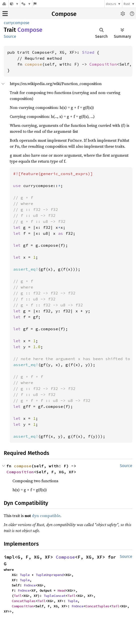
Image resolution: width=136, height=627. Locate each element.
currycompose (16, 22)
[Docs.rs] (4, 4)
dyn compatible (46, 515)
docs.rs (111, 4)
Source (10, 36)
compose (33, 64)
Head (62, 590)
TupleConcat (55, 595)
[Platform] (26, 4)
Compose (64, 13)
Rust (127, 4)
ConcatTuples (24, 601)
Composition (103, 64)
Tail (18, 595)
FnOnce (30, 585)
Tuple (25, 575)
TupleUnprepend (50, 575)
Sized (88, 52)
